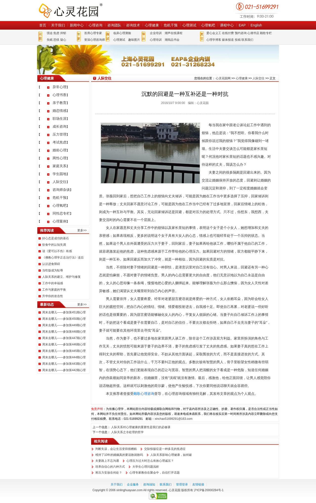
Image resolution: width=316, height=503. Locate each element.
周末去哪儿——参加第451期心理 (64, 312)
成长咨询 (59, 126)
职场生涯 (59, 119)
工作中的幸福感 (52, 283)
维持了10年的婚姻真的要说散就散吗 (119, 455)
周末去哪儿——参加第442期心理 (64, 370)
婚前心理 (59, 150)
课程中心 (227, 25)
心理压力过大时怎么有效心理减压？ (150, 461)
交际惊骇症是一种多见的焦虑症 (165, 449)
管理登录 (182, 484)
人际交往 (59, 182)
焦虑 (56, 33)
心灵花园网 (70, 10)
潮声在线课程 (173, 33)
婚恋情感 (59, 111)
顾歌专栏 (266, 33)
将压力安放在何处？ (108, 472)
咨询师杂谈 (61, 190)
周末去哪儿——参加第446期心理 (64, 344)
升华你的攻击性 (52, 296)
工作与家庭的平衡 (54, 289)
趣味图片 (134, 39)
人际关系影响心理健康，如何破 (171, 455)
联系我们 (247, 39)
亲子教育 (59, 103)
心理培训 (156, 39)
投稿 (238, 39)
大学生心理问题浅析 (145, 466)
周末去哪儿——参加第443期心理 (64, 363)
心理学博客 (213, 39)
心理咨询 (95, 25)
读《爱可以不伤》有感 (57, 251)
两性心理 (59, 158)
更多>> (82, 230)
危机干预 (171, 25)
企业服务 (133, 484)
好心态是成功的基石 (55, 238)
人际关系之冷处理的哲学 (127, 432)
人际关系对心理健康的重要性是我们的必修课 (140, 427)
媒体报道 (228, 39)
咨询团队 (114, 25)
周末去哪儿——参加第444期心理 (64, 357)
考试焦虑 (59, 142)
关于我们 (58, 25)
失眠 (50, 39)
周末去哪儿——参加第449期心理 (64, 325)
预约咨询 (241, 33)
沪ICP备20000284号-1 (208, 490)
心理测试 (189, 25)
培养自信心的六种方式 (110, 466)
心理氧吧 (208, 25)
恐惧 (56, 39)
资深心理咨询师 (94, 39)
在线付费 (228, 33)
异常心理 (59, 87)
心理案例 (59, 221)
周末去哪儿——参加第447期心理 (64, 338)
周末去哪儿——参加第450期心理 (64, 319)
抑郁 (63, 33)
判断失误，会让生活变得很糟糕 (116, 449)
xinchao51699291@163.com (173, 419)
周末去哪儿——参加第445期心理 (64, 351)
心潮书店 (253, 33)
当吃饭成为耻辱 (52, 270)
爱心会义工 (213, 33)
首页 (42, 25)
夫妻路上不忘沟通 (107, 461)
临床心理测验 (122, 33)
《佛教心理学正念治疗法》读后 (63, 257)
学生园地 (59, 174)
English (256, 25)
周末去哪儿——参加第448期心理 (64, 331)
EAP (242, 25)
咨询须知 (149, 484)
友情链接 (198, 484)
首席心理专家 (93, 33)
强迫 (50, 33)
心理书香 (59, 95)
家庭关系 (59, 166)
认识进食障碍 (51, 264)
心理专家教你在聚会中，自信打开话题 (154, 472)
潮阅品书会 (172, 39)
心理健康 (152, 25)
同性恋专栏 (61, 213)
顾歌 (137, 394)
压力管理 (59, 134)
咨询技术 (133, 25)
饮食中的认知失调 (54, 244)
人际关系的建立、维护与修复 (61, 277)
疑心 (63, 39)
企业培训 (156, 33)
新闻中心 (77, 25)
